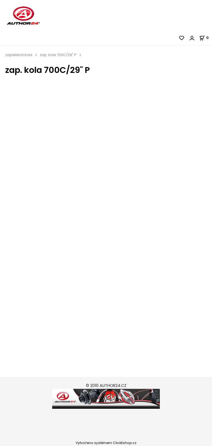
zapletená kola (18, 54)
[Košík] (205, 37)
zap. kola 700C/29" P (58, 54)
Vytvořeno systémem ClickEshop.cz (106, 442)
